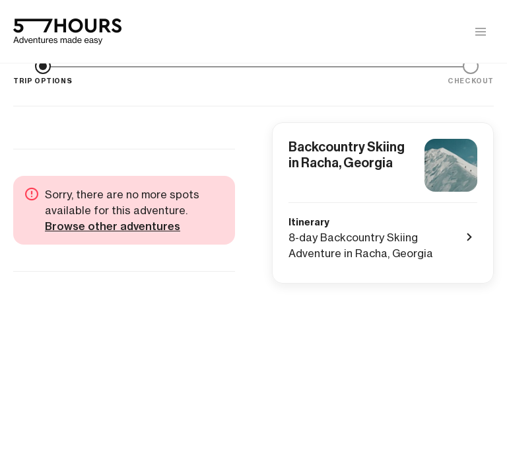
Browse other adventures (112, 226)
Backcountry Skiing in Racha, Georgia (346, 155)
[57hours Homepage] (67, 32)
